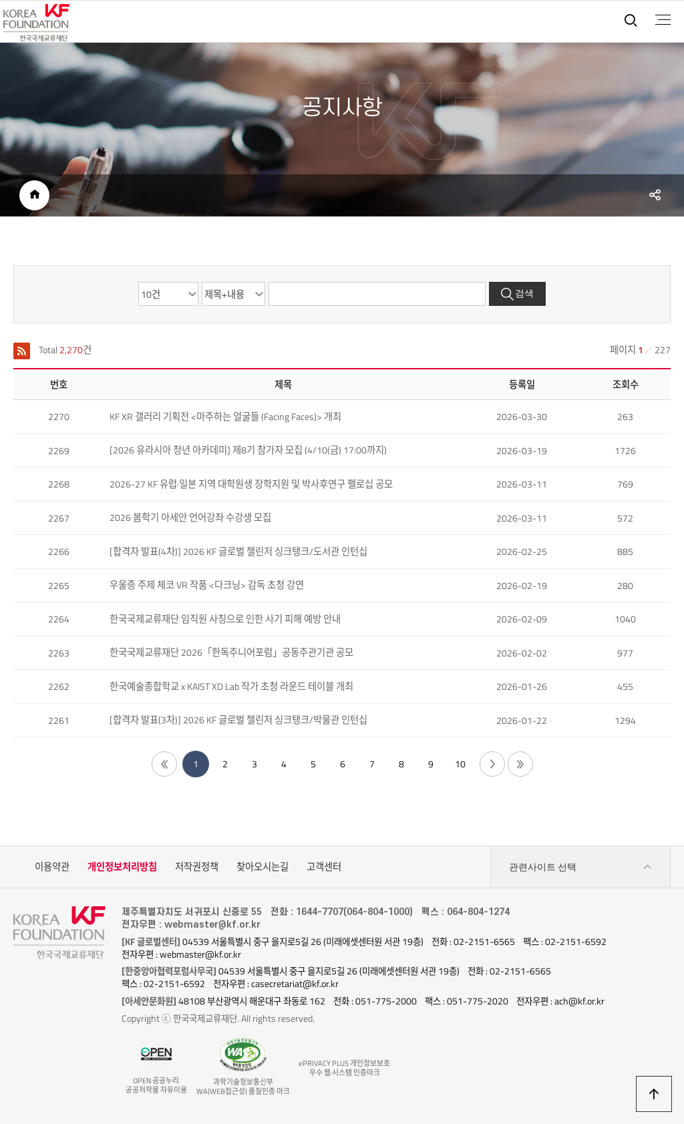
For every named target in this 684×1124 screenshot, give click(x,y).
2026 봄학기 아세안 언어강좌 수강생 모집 (190, 517)
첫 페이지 (164, 764)
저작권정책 (196, 867)
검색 (524, 294)
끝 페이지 (520, 764)
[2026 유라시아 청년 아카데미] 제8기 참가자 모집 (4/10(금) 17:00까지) (248, 450)
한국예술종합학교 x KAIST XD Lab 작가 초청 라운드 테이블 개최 (231, 686)
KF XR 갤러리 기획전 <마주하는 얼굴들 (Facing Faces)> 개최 (225, 416)
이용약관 (52, 867)
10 (460, 764)
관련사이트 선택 (580, 867)
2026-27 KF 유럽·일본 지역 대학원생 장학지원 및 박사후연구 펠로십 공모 (251, 484)
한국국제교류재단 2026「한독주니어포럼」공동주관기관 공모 (231, 652)
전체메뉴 (663, 20)
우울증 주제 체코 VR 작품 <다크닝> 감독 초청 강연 (207, 585)
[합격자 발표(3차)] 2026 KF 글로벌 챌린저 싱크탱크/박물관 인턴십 (238, 720)
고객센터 (324, 867)
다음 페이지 (492, 764)
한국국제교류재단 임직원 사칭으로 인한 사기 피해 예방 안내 (225, 619)
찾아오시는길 (262, 867)
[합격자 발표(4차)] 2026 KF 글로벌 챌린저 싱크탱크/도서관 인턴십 (238, 551)
